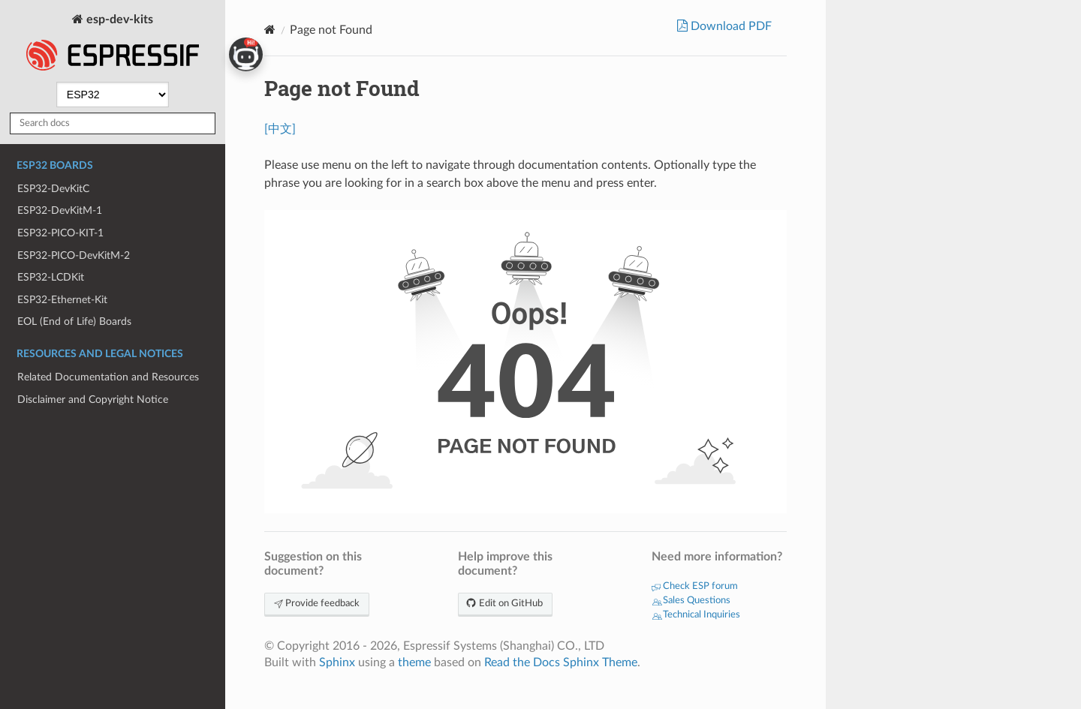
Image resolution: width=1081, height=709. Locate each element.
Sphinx (337, 662)
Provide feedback (317, 603)
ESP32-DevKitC (53, 188)
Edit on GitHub (505, 603)
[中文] (280, 129)
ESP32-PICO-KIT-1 (60, 233)
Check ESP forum (695, 586)
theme (414, 662)
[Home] (270, 29)
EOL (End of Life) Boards (74, 321)
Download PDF (730, 26)
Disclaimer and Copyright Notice (92, 399)
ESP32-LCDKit (50, 277)
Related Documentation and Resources (108, 377)
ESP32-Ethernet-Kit (62, 299)
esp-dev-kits (113, 44)
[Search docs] (112, 123)
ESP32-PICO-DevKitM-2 (73, 255)
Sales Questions (691, 600)
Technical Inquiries (696, 615)
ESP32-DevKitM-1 (59, 210)
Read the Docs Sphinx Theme (560, 662)
